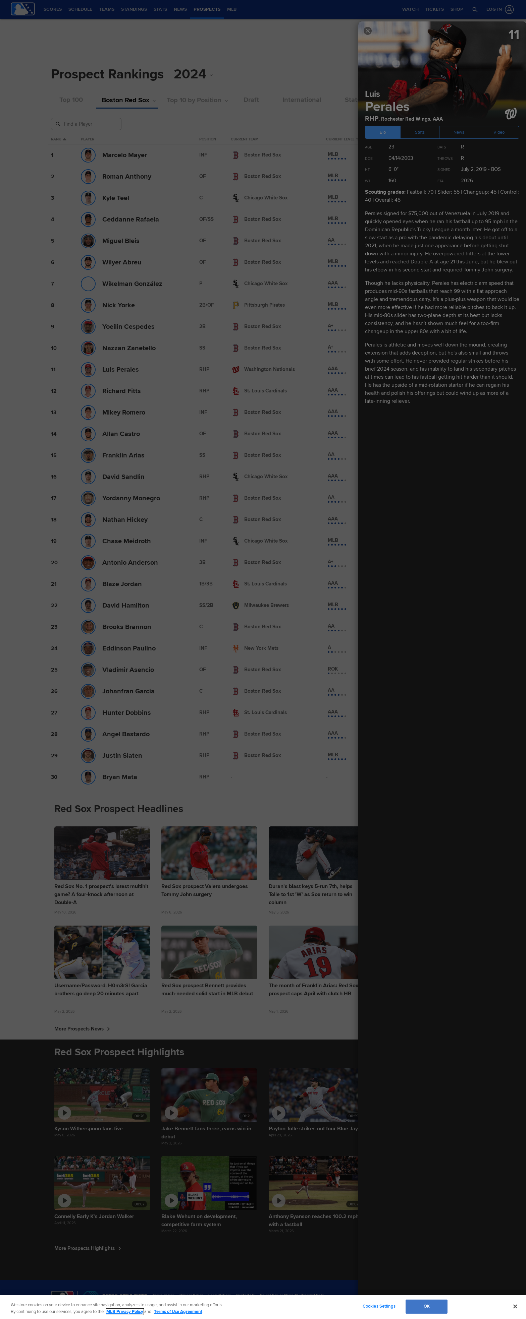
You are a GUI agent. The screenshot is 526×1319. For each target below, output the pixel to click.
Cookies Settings (379, 1306)
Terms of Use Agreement (178, 1311)
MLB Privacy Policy (124, 1311)
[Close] (515, 1306)
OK (427, 1306)
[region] (263, 1307)
